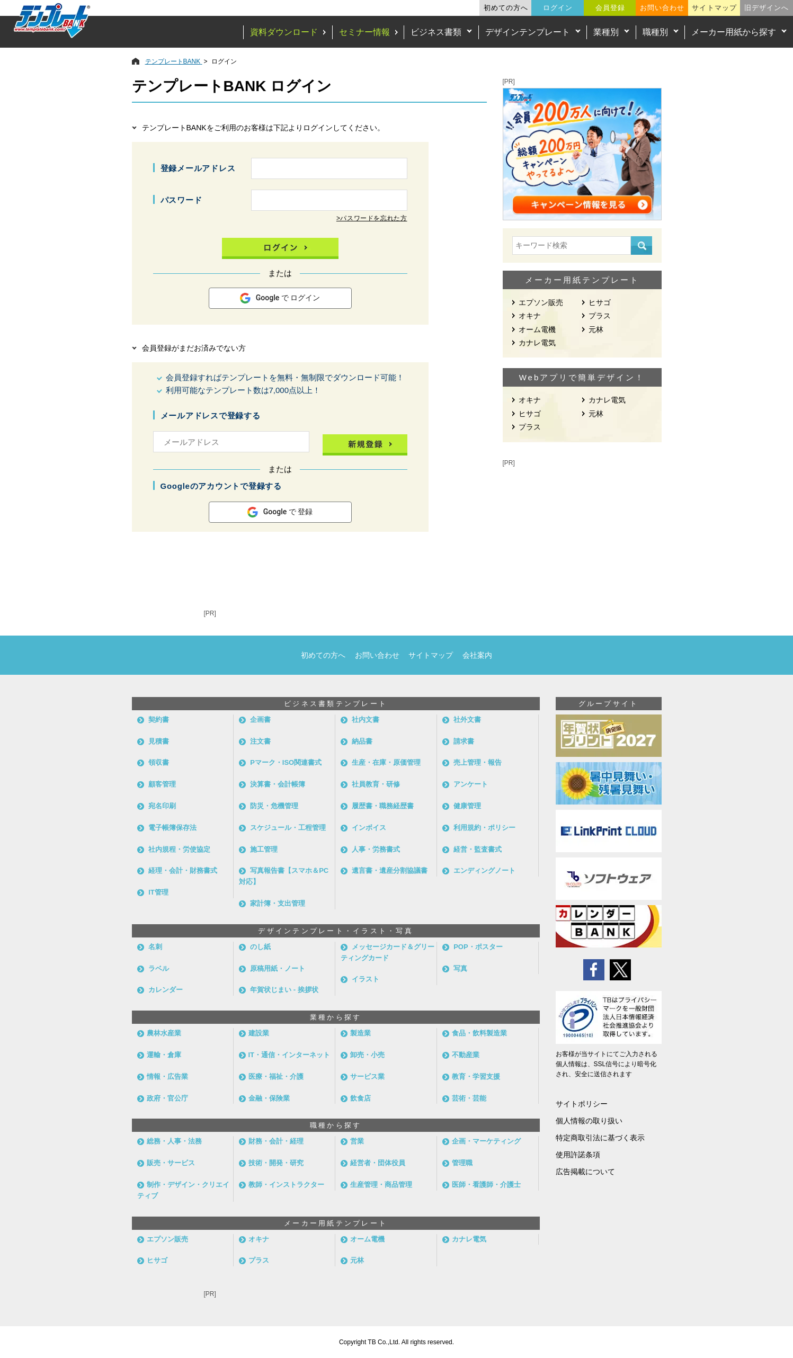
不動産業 (465, 1055)
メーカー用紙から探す (733, 32)
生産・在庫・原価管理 (386, 762)
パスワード (181, 199)
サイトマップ (714, 8)
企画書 (260, 719)
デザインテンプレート (527, 32)
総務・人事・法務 (174, 1141)
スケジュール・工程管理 (288, 828)
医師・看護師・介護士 (486, 1185)
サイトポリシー (582, 1104)
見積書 (158, 741)
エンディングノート (484, 870)
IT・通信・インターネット (289, 1055)
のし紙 (260, 947)
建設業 (258, 1033)
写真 (460, 968)
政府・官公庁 (167, 1098)
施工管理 (264, 849)
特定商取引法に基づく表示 (600, 1137)
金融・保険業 (269, 1098)
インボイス (369, 828)
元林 (596, 329)
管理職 (462, 1163)
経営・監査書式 (477, 849)
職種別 (655, 32)
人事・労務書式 (376, 849)
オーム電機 (537, 329)
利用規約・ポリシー (484, 828)
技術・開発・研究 (276, 1163)
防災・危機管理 (274, 806)
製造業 (360, 1033)
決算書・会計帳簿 (277, 784)
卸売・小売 (367, 1055)
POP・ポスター (477, 947)
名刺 (155, 947)
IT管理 (158, 892)
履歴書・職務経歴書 (383, 806)
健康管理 (467, 806)
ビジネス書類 (436, 32)
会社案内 (477, 655)
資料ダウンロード (284, 32)
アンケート (470, 784)
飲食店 (360, 1098)
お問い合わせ (662, 8)
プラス (600, 315)
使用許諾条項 (578, 1154)
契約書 (158, 719)
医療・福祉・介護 (276, 1076)
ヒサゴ (600, 302)
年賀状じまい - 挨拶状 (284, 990)
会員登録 (610, 8)
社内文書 (365, 719)
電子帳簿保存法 (172, 828)
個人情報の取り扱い (589, 1120)
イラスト (365, 979)
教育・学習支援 (476, 1076)
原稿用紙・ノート (277, 968)
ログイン (558, 8)
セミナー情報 (364, 32)
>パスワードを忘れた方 (371, 218)
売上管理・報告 (477, 762)
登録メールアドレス (198, 168)
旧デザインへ (766, 8)
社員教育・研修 (376, 784)
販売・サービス (171, 1163)
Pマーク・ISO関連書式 (286, 762)
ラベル (158, 968)
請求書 (463, 741)
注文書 (260, 741)
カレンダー (165, 990)
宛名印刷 (162, 806)
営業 (357, 1141)
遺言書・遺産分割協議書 (389, 870)
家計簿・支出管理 (277, 903)
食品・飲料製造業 (479, 1033)
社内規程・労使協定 (179, 849)
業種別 (606, 32)
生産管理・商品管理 (381, 1185)
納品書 (362, 741)
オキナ (530, 315)
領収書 (158, 762)
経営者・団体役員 (377, 1163)
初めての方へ (506, 8)
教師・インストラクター (286, 1185)
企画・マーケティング (486, 1141)
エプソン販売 (541, 302)
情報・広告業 (167, 1076)
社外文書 (467, 719)
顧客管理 (162, 784)
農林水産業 (164, 1033)
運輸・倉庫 (164, 1055)
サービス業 (367, 1076)
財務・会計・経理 (276, 1141)
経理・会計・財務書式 (182, 870)
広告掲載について (585, 1171)
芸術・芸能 (469, 1098)
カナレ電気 (537, 342)
